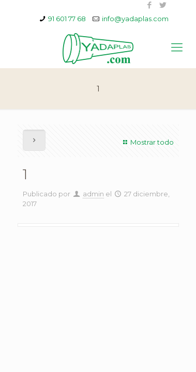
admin (93, 194)
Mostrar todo (146, 142)
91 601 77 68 (67, 18)
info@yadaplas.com (135, 18)
